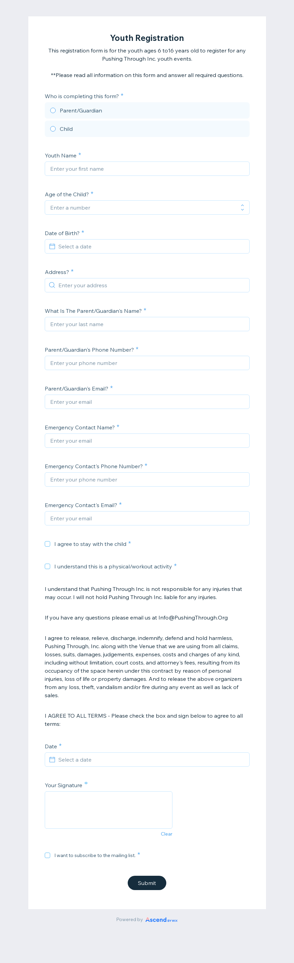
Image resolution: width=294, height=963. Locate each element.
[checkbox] (47, 544)
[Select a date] (151, 246)
